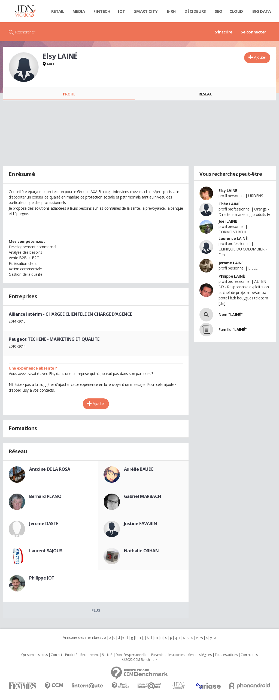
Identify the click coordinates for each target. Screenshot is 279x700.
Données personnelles (132, 655)
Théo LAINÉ (229, 203)
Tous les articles (226, 655)
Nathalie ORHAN (141, 551)
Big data (261, 11)
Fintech (101, 11)
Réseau (205, 94)
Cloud (236, 11)
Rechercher (25, 32)
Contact (56, 655)
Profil (69, 94)
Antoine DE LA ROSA (49, 469)
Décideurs (195, 11)
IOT (121, 11)
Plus (96, 610)
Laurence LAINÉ (233, 238)
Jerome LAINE (231, 262)
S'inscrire (223, 32)
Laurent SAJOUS (45, 551)
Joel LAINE (228, 221)
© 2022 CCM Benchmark (139, 660)
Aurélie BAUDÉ (139, 469)
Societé (107, 655)
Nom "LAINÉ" (230, 314)
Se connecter (253, 32)
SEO (218, 11)
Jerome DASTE (43, 523)
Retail (57, 11)
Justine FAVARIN (140, 523)
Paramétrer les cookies (167, 655)
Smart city (146, 11)
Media (78, 11)
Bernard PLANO (45, 496)
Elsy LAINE (228, 190)
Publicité (71, 655)
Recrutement (89, 655)
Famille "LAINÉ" (233, 329)
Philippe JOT (41, 578)
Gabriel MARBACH (142, 496)
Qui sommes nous (34, 655)
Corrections (249, 655)
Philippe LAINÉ (232, 276)
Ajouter (260, 57)
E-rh (171, 11)
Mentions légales (199, 655)
